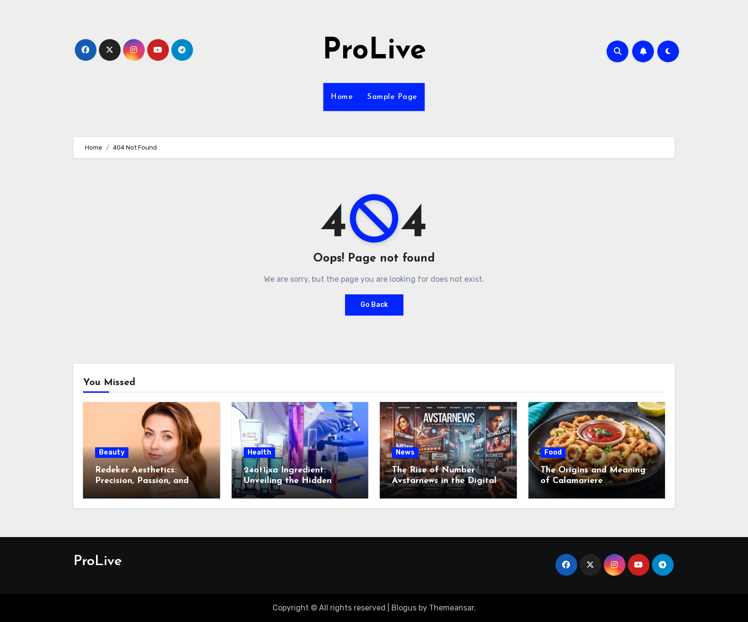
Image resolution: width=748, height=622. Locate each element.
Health (259, 452)
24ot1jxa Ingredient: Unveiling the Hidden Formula (288, 481)
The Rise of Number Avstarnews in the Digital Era (444, 481)
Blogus (403, 607)
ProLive (374, 51)
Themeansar (451, 607)
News (405, 452)
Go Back (374, 305)
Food (553, 452)
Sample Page (392, 97)
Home (342, 97)
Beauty (112, 452)
